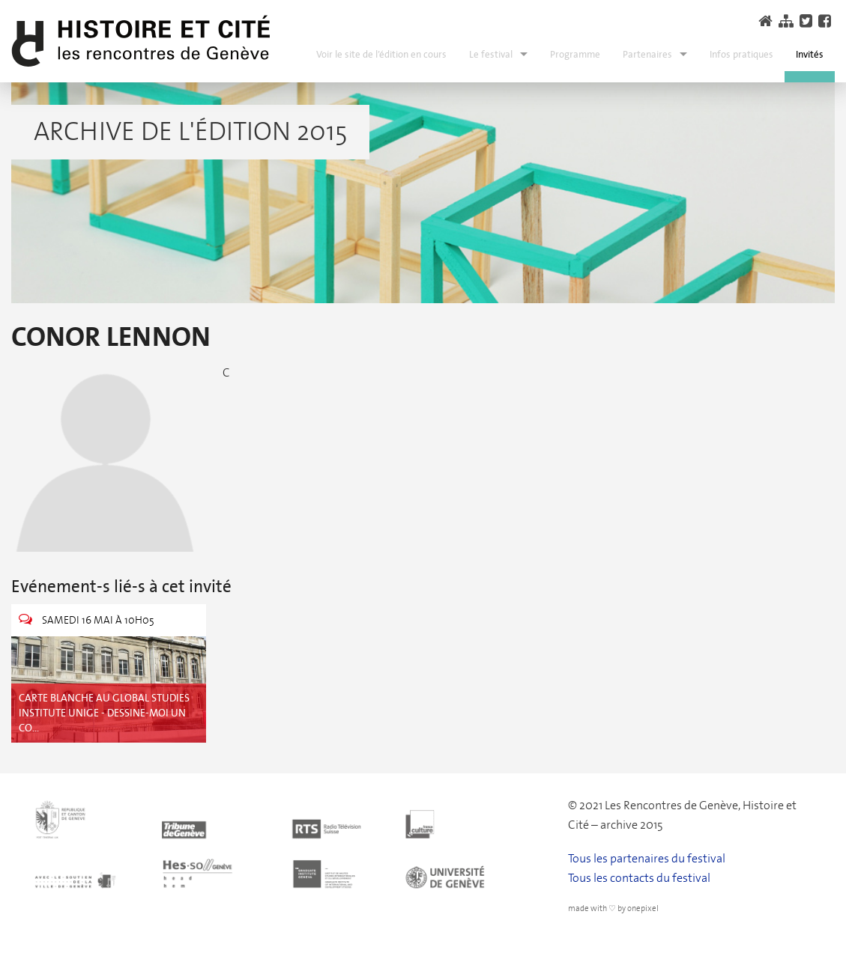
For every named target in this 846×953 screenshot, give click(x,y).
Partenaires (647, 54)
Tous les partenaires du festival (646, 858)
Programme (575, 54)
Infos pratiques (741, 54)
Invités (810, 54)
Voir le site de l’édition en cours (381, 54)
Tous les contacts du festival (639, 878)
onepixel (643, 908)
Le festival (491, 54)
